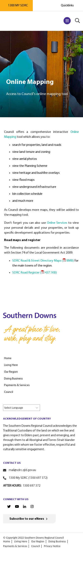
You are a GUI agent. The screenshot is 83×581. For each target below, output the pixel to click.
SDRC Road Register (34, 272)
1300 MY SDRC (18, 5)
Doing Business (57, 541)
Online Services (57, 223)
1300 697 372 (31, 485)
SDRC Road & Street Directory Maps (43, 260)
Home (6, 541)
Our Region (37, 541)
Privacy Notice (52, 546)
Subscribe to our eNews (26, 519)
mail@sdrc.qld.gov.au (22, 470)
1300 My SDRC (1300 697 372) (28, 478)
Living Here (20, 541)
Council (35, 546)
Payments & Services (15, 546)
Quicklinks (67, 5)
